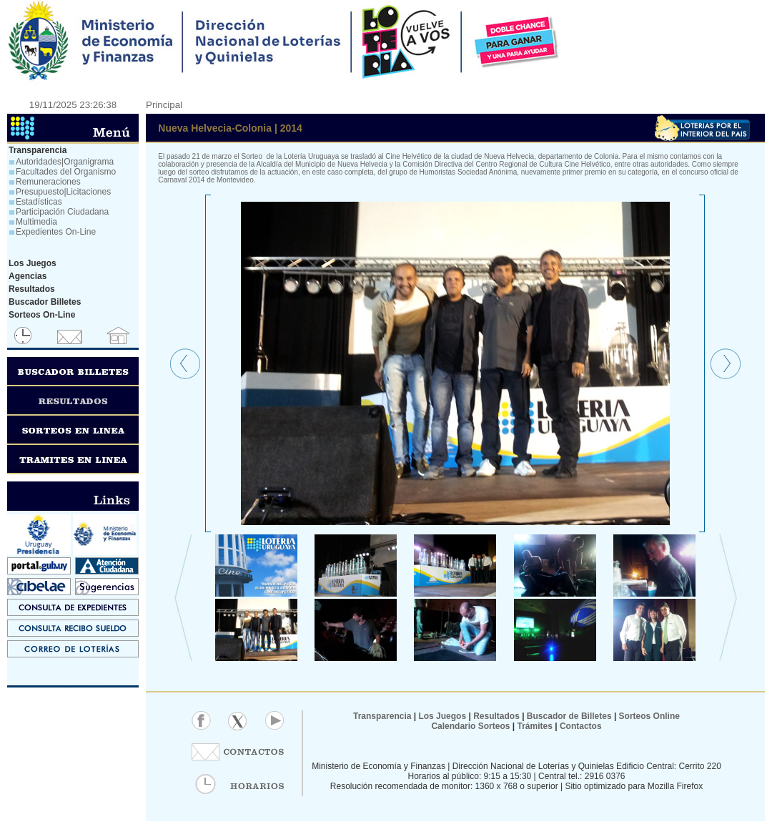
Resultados (496, 716)
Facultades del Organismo (66, 172)
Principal (164, 104)
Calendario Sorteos (470, 726)
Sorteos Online (649, 716)
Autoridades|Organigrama (65, 162)
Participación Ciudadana (62, 212)
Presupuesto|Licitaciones (63, 192)
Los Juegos (443, 716)
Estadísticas (39, 202)
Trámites (534, 726)
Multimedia (36, 222)
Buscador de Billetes (569, 716)
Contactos (580, 726)
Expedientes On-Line (56, 232)
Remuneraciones (48, 182)
